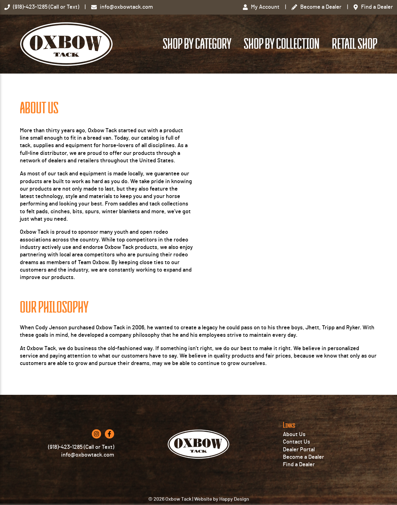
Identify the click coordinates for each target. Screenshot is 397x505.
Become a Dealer (303, 457)
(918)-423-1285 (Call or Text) (81, 447)
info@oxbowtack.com (87, 455)
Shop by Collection (281, 44)
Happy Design (234, 499)
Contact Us (296, 442)
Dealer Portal (299, 450)
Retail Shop (354, 44)
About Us (294, 434)
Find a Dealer (299, 464)
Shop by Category (197, 44)
